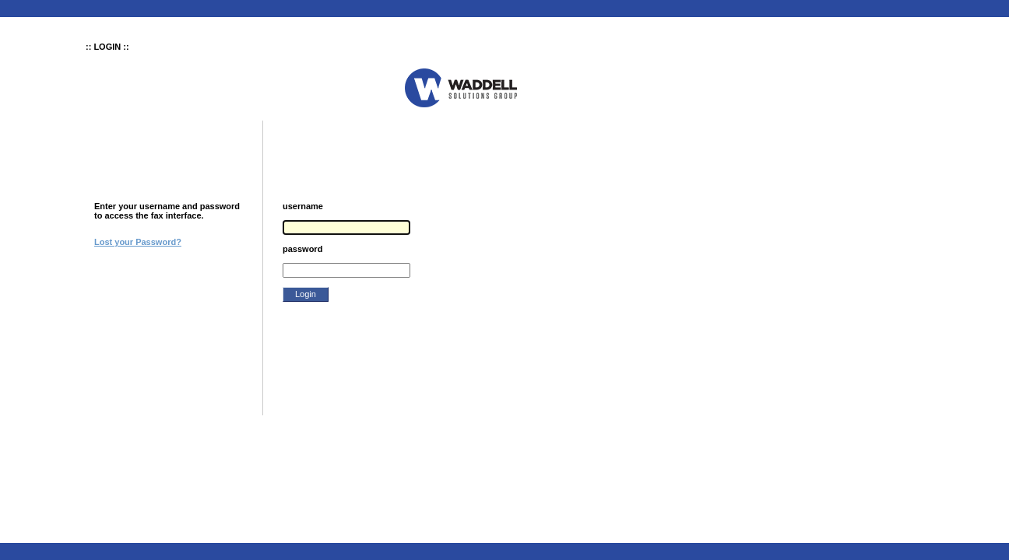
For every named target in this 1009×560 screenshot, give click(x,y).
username (303, 206)
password (302, 249)
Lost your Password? (137, 242)
